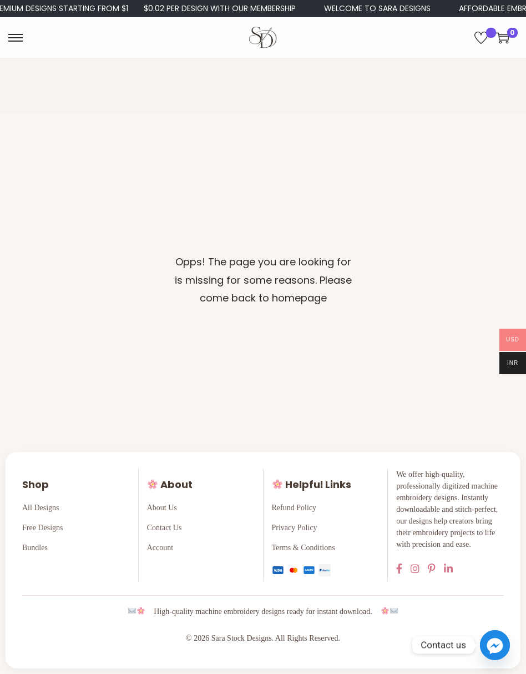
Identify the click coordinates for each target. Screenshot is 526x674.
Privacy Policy (294, 528)
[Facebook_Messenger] (495, 645)
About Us (162, 508)
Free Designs (42, 528)
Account (160, 548)
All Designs (40, 508)
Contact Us (164, 528)
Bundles (35, 548)
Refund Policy (294, 508)
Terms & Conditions (303, 548)
